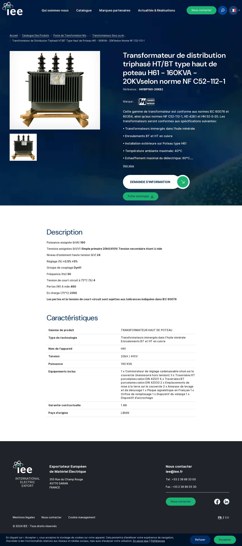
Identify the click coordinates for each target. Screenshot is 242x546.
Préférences (158, 541)
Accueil (14, 35)
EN (227, 517)
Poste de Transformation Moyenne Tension (78, 35)
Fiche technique (138, 196)
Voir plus (128, 166)
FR (233, 10)
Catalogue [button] (84, 10)
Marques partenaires (114, 10)
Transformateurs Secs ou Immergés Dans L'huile (119, 35)
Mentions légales (24, 517)
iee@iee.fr (174, 471)
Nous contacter (202, 10)
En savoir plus (141, 541)
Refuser (200, 540)
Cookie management (81, 517)
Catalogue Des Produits (35, 35)
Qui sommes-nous (55, 10)
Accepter (225, 540)
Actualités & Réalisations (156, 10)
